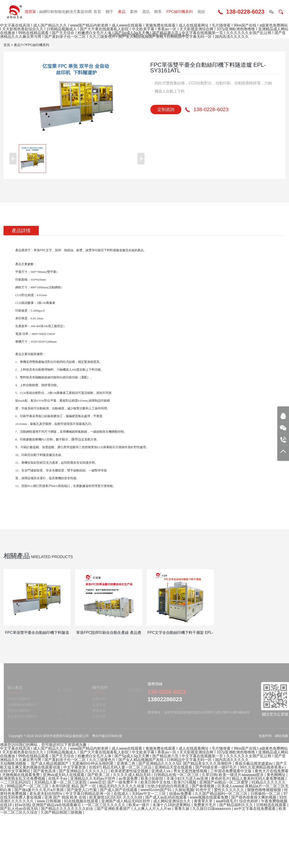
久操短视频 (184, 790)
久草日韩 (209, 775)
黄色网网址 (276, 775)
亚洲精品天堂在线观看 (174, 767)
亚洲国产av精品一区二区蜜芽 (224, 782)
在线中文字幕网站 (15, 771)
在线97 (95, 767)
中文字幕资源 (75, 767)
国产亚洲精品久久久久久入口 (84, 771)
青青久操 (182, 809)
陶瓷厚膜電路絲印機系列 (168, 35)
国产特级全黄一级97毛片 (216, 767)
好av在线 (22, 805)
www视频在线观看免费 (209, 797)
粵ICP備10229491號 (110, 736)
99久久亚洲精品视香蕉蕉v (262, 767)
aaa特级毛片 (226, 801)
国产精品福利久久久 (236, 805)
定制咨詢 (165, 109)
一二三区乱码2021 (16, 782)
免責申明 (268, 736)
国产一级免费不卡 (122, 782)
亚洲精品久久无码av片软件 (93, 779)
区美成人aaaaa (230, 786)
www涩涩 (97, 782)
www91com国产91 (157, 790)
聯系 (158, 12)
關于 (109, 12)
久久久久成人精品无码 (132, 775)
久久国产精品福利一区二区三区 (221, 794)
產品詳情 (21, 230)
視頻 (201, 12)
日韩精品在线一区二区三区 (177, 775)
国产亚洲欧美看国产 (114, 809)
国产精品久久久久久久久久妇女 (67, 809)
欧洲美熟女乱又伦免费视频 (23, 779)
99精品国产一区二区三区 (28, 786)
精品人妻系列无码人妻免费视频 (258, 779)
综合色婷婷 (249, 801)
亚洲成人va (161, 771)
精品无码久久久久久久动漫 (122, 786)
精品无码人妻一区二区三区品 (127, 767)
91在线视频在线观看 (81, 801)
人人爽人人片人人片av (152, 809)
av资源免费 (129, 779)
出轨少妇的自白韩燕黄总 (168, 786)
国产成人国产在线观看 (119, 790)
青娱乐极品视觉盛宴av (254, 763)
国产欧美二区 (99, 775)
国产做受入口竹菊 (82, 790)
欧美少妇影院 (152, 779)
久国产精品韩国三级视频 (62, 812)
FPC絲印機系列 (179, 12)
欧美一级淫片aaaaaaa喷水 (242, 775)
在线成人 (122, 794)
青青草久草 (204, 801)
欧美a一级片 (139, 805)
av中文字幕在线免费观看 (255, 809)
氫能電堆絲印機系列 (126, 35)
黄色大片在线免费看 (272, 771)
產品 (121, 12)
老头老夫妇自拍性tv (46, 794)
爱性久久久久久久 (229, 790)
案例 (133, 12)
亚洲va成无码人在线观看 (64, 775)
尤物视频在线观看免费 (21, 775)
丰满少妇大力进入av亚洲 (187, 779)
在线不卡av (58, 779)
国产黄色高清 (45, 771)
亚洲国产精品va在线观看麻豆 (57, 805)
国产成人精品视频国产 (50, 763)
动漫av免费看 (181, 794)
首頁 (97, 12)
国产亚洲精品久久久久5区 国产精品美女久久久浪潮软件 (185, 763)
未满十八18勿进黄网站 (171, 805)
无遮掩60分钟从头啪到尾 (93, 763)
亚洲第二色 (126, 763)
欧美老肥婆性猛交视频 (130, 771)
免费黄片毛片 (205, 805)
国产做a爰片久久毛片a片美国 (39, 790)
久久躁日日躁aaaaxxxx (212, 809)
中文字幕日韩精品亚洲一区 (89, 794)
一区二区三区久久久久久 (105, 805)
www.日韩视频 (49, 801)
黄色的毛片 (220, 779)
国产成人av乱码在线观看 (166, 797)
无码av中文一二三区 (149, 794)
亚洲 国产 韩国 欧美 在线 (65, 797)
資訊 (146, 12)
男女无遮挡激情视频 (190, 771)
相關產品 (17, 556)
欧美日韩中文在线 (156, 782)
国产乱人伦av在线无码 (19, 809)
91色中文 (203, 790)
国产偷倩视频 (203, 786)
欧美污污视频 (185, 782)
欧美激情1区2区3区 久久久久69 (116, 797)
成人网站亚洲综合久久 (172, 801)
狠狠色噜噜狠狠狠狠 (264, 790)
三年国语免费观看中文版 (231, 771)
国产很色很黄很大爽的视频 (254, 797)
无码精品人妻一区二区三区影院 (61, 782)
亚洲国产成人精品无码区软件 (126, 801)
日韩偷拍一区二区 (265, 794)
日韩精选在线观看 (271, 805)
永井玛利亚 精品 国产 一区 (74, 786)
